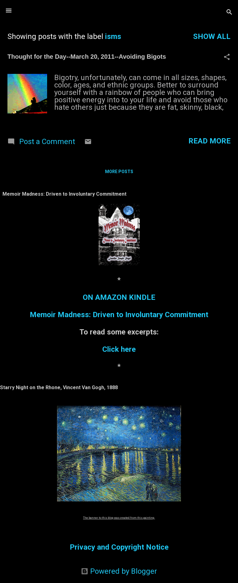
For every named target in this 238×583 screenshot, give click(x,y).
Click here (119, 349)
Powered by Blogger (119, 571)
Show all (212, 36)
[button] (227, 57)
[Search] (229, 12)
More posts (119, 171)
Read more (209, 141)
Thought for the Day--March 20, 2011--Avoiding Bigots (86, 56)
